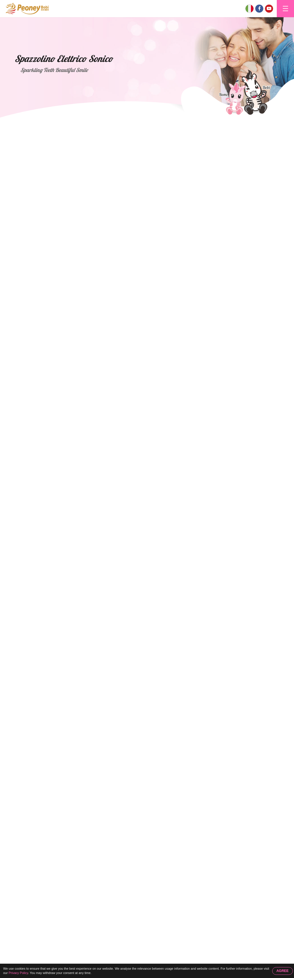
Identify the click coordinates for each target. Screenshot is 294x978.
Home (25, 124)
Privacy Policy (18, 973)
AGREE (282, 971)
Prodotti (49, 124)
